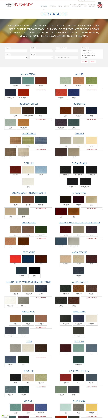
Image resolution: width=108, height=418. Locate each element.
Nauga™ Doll (91, 4)
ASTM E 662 (92, 58)
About (66, 7)
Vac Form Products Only (63, 57)
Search (84, 62)
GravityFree (68, 414)
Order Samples (82, 4)
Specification (85, 48)
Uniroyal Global (53, 402)
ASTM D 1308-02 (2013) (92, 55)
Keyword (8, 48)
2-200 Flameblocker (92, 51)
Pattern (8, 55)
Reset (93, 62)
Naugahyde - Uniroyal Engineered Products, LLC (21, 5)
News (60, 7)
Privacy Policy (52, 408)
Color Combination (61, 48)
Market (33, 48)
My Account (73, 4)
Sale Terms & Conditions (55, 404)
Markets (53, 7)
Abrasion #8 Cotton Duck (92, 53)
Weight (33, 55)
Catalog (44, 7)
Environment (76, 7)
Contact (92, 7)
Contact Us (54, 392)
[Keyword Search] (87, 1)
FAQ (85, 7)
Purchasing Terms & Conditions (58, 406)
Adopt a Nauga (72, 392)
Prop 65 (50, 410)
